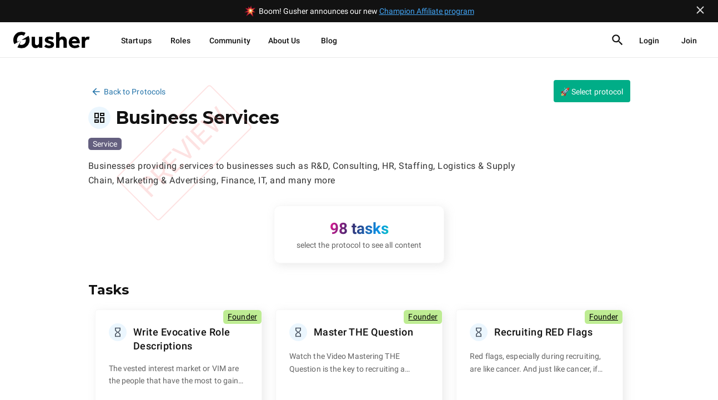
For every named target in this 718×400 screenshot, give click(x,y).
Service (105, 143)
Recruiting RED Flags (543, 332)
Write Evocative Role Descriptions (181, 339)
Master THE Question (364, 332)
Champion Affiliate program (426, 11)
